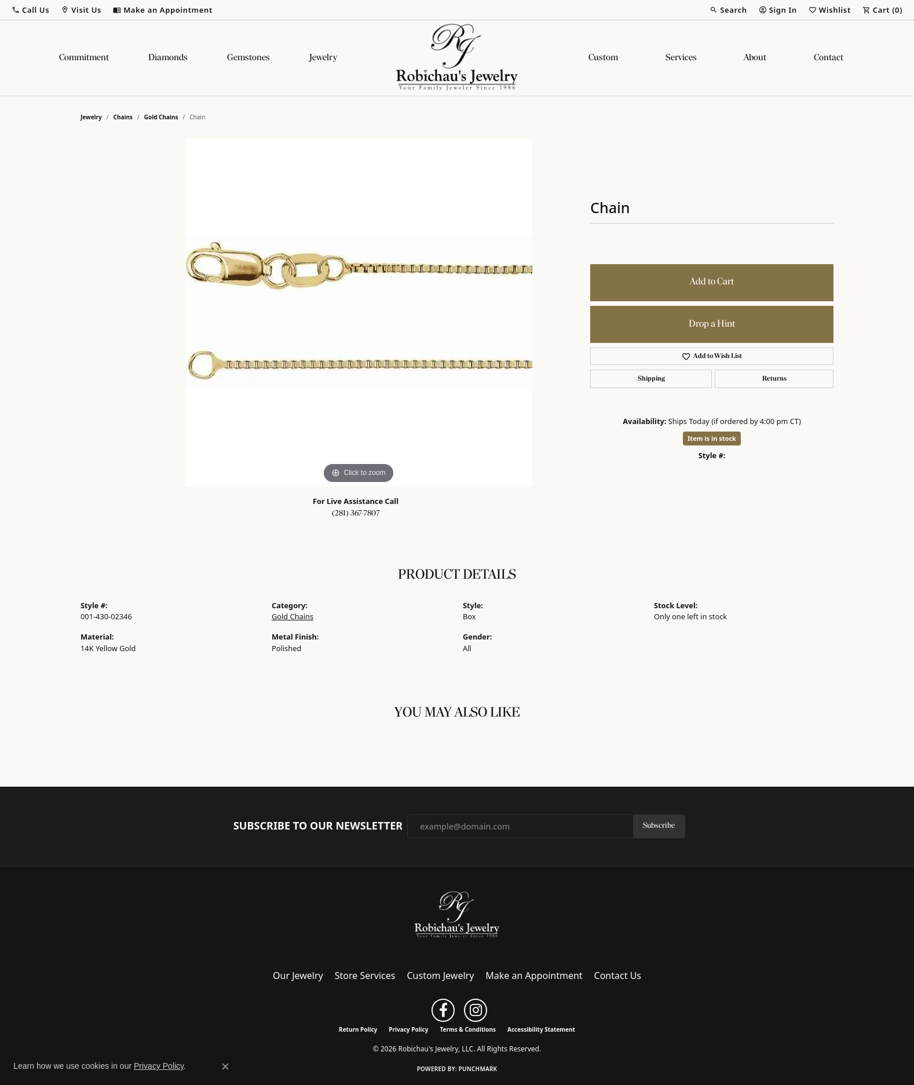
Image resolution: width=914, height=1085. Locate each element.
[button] (30, 10)
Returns (774, 378)
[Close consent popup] (225, 1066)
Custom (603, 58)
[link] (163, 10)
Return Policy (358, 1029)
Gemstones (248, 58)
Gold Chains (161, 117)
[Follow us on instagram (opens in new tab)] (475, 1010)
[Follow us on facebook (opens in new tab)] (443, 1010)
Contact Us (617, 975)
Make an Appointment (533, 975)
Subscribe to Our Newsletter (318, 826)
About (755, 58)
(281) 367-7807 (356, 513)
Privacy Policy (408, 1029)
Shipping (651, 378)
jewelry (91, 117)
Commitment (84, 58)
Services (681, 58)
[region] (358, 313)
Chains (123, 117)
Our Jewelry (298, 975)
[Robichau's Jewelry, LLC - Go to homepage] (457, 914)
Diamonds (168, 58)
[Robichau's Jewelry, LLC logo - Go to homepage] (457, 58)
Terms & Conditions (468, 1029)
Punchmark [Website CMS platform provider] (478, 1069)
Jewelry (323, 58)
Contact (828, 58)
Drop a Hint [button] (712, 324)
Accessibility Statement (541, 1029)
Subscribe (659, 826)
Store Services (365, 975)
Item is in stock (712, 438)
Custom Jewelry (440, 975)
